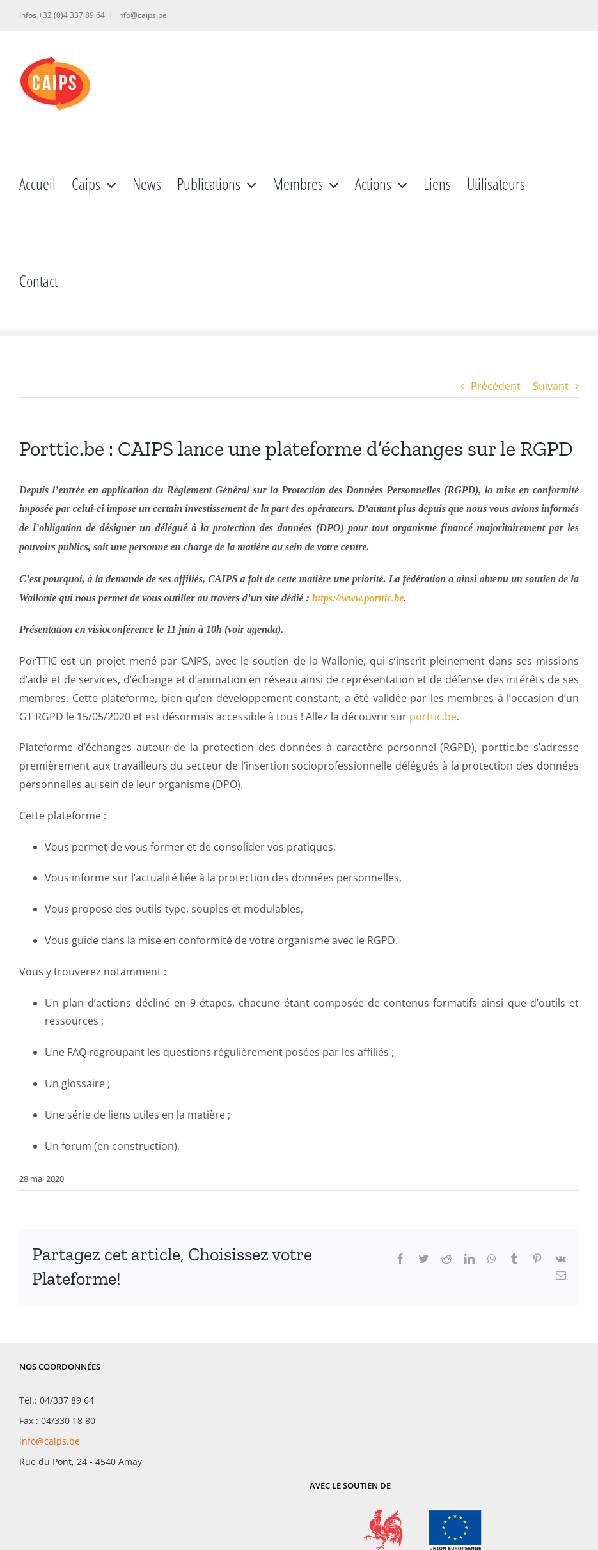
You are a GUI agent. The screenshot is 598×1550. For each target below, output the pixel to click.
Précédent (496, 386)
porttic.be (433, 716)
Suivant (551, 386)
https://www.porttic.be (358, 598)
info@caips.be (142, 15)
